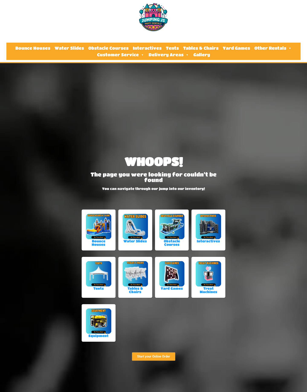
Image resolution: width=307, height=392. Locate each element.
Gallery (201, 55)
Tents (172, 48)
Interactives (147, 48)
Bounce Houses (32, 48)
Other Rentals (273, 48)
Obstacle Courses (108, 48)
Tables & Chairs (201, 48)
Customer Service (120, 55)
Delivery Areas (169, 55)
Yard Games (236, 48)
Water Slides (69, 48)
